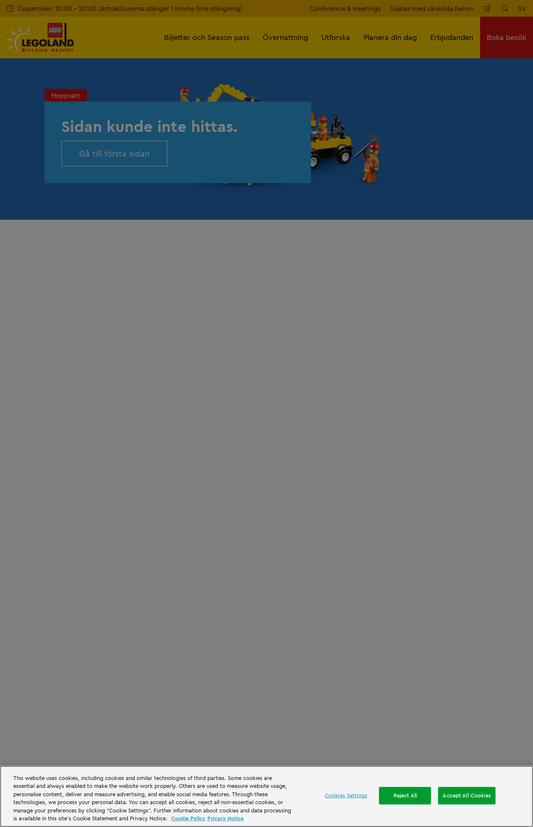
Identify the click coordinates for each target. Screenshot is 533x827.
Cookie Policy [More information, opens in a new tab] (188, 818)
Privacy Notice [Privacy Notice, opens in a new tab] (225, 818)
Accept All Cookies (467, 795)
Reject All (405, 795)
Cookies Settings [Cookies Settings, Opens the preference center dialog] (346, 795)
